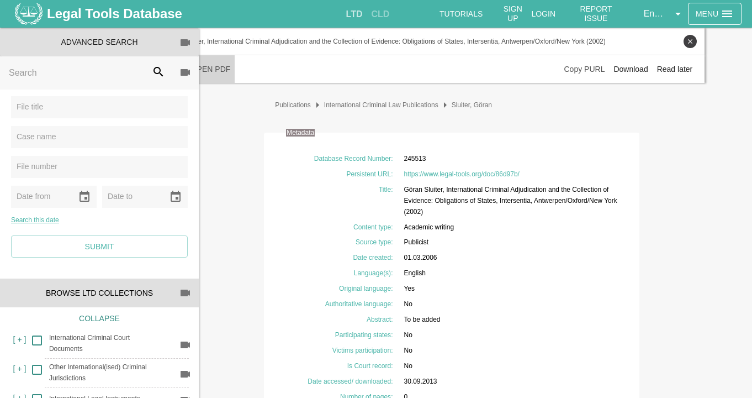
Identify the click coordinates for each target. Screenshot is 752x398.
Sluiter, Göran (495, 105)
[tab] (354, 14)
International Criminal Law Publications (405, 105)
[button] (665, 14)
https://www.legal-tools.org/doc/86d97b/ (485, 174)
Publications (317, 105)
